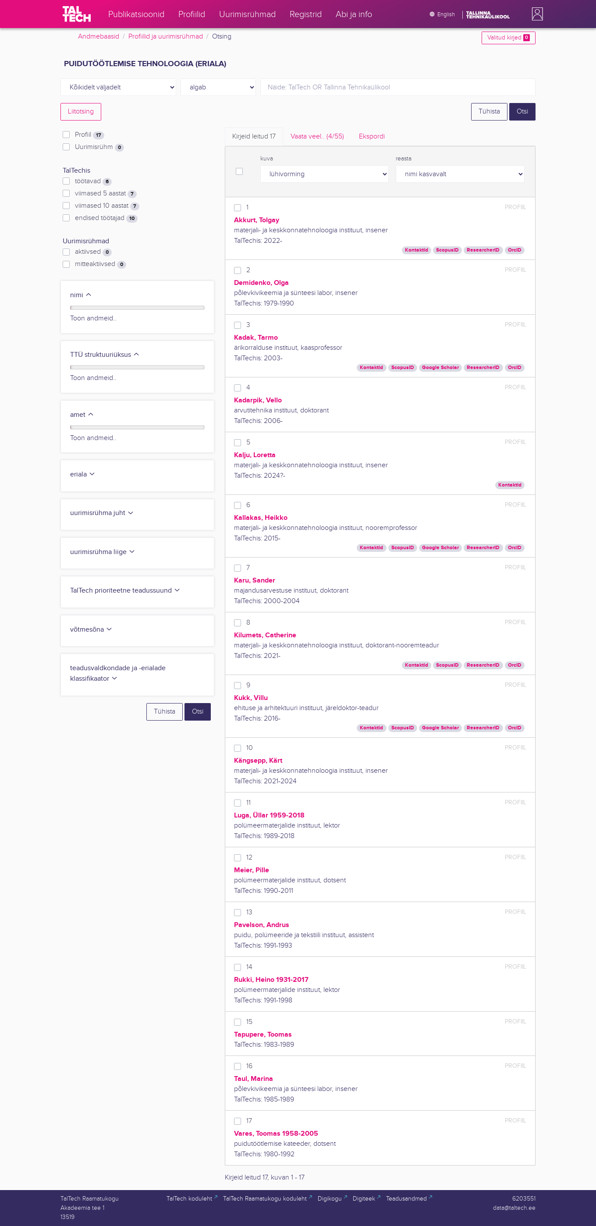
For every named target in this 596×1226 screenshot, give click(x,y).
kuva (266, 158)
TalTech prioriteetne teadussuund (125, 590)
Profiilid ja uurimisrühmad (165, 36)
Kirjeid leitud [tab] (254, 136)
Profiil (89, 135)
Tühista (489, 111)
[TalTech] (77, 14)
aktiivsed (93, 252)
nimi (81, 295)
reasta (404, 158)
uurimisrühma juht (102, 513)
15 (249, 1022)
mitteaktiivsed (100, 264)
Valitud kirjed (508, 37)
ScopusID (447, 250)
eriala (83, 474)
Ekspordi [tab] (372, 136)
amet (82, 415)
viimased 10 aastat (107, 206)
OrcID (515, 250)
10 (249, 748)
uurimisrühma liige (102, 552)
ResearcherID (483, 250)
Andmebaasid (98, 36)
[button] (535, 14)
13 (249, 912)
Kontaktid (416, 250)
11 (248, 803)
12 (249, 857)
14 (249, 967)
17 (249, 1121)
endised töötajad (106, 218)
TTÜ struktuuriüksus (105, 355)
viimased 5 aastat (106, 193)
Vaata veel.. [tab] (317, 136)
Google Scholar (440, 367)
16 (249, 1066)
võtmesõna (91, 629)
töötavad (93, 181)
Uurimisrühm (99, 147)
